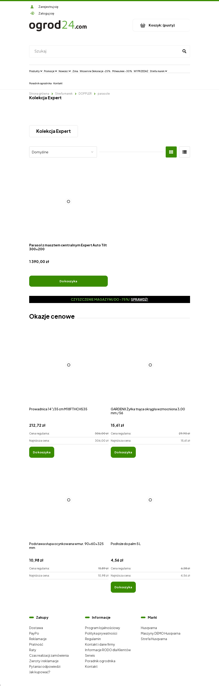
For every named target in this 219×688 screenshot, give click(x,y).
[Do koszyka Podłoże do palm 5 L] (123, 587)
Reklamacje (38, 639)
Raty (32, 650)
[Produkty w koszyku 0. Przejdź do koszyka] (161, 25)
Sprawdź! (139, 299)
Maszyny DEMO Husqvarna (160, 633)
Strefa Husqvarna (154, 639)
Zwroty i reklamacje (44, 661)
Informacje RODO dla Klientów (108, 650)
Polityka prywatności (101, 633)
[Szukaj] (184, 51)
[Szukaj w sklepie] (105, 51)
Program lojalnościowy (102, 628)
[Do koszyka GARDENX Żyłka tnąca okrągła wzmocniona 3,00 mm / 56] (123, 452)
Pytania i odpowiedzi (44, 666)
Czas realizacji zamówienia (49, 655)
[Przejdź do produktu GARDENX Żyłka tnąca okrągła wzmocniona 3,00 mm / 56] (150, 370)
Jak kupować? (39, 672)
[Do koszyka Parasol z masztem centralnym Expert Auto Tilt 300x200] (68, 281)
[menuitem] (35, 71)
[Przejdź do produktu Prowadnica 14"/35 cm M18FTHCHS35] (68, 370)
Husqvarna (149, 628)
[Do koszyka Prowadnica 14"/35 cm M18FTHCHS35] (41, 452)
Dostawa (36, 628)
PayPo (34, 633)
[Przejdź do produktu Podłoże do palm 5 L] (150, 505)
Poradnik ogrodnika (100, 661)
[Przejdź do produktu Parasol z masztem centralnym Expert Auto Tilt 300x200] (68, 201)
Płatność (36, 644)
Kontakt (91, 666)
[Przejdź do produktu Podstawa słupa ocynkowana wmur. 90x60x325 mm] (68, 505)
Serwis (90, 655)
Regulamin (93, 639)
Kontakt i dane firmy (100, 644)
